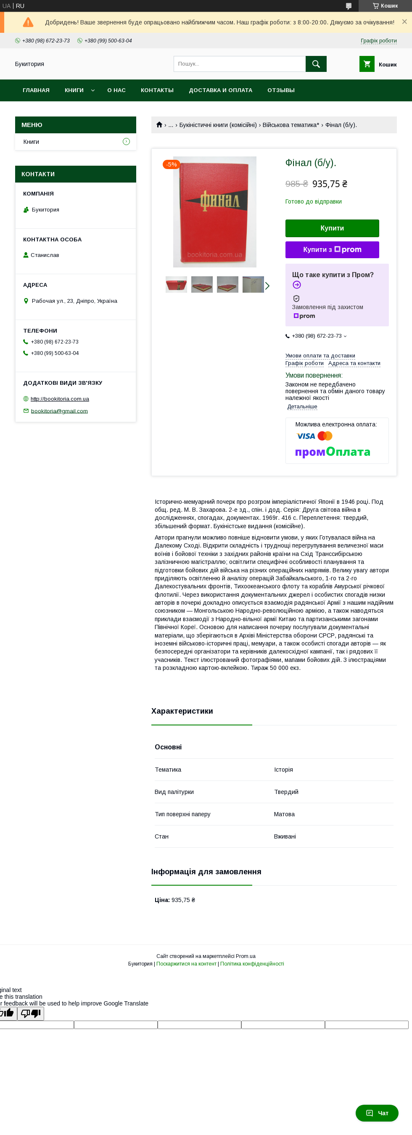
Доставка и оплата (220, 90)
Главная (36, 90)
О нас (116, 90)
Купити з (332, 250)
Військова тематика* (291, 125)
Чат (377, 1113)
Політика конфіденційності (252, 964)
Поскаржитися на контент (186, 964)
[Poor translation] (30, 1014)
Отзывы (281, 90)
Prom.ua (246, 956)
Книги (74, 90)
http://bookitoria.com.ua (60, 399)
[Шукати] (316, 64)
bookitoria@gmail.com (59, 410)
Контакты (157, 90)
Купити (332, 228)
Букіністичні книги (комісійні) (218, 125)
